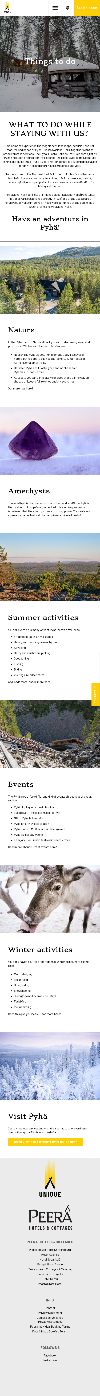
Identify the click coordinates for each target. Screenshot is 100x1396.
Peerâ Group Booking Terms (50, 1331)
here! (29, 388)
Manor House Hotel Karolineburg (50, 1249)
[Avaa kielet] (68, 8)
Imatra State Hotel (50, 1283)
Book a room (86, 8)
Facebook (50, 1355)
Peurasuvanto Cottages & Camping (50, 1269)
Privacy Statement (50, 1312)
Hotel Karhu (50, 1279)
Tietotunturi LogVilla (50, 1274)
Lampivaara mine (56, 515)
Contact (50, 1307)
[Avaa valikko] (55, 8)
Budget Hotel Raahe (50, 1264)
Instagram (50, 1360)
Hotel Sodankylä (50, 1259)
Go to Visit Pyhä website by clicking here (45, 1142)
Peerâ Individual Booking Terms (50, 1326)
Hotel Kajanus (50, 1254)
